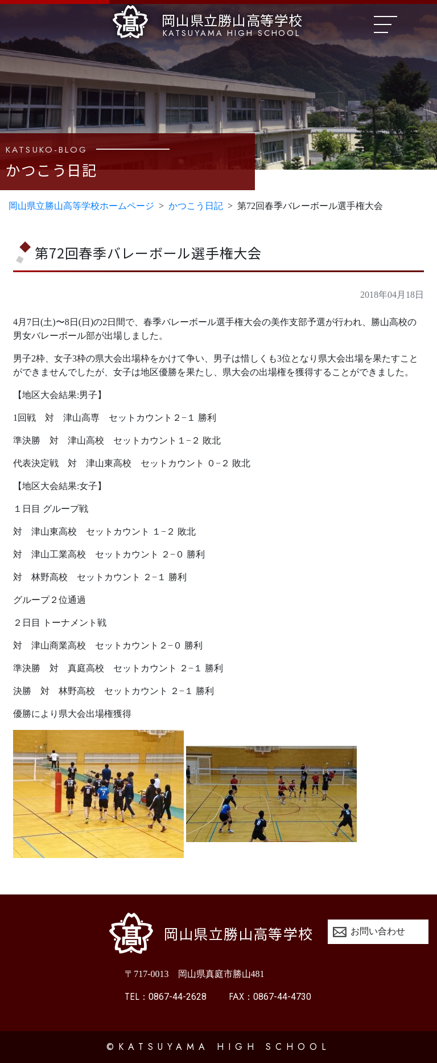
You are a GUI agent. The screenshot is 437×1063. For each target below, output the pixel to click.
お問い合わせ (378, 931)
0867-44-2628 (166, 996)
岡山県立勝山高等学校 (207, 22)
